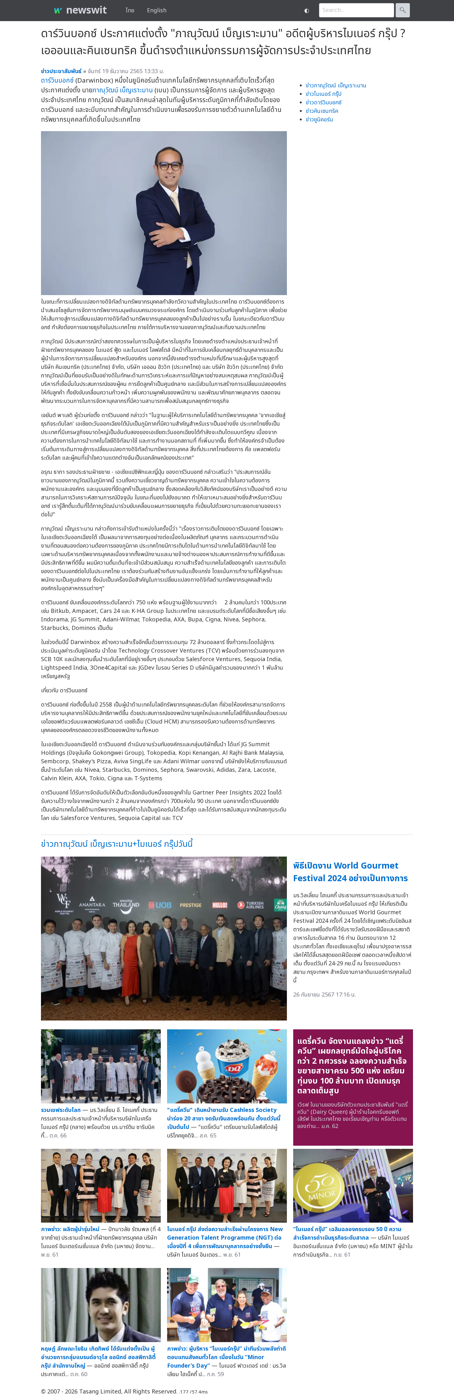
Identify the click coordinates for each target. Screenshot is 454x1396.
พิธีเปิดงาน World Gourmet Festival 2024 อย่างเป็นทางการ (350, 872)
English (156, 10)
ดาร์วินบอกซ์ (57, 80)
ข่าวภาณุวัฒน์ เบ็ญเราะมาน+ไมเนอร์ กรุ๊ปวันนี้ (117, 844)
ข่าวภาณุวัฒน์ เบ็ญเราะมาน (336, 85)
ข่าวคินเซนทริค (322, 111)
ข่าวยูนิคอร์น (319, 119)
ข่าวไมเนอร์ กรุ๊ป (323, 94)
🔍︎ (402, 10)
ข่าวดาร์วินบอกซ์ (323, 102)
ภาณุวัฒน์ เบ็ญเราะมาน (123, 90)
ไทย (130, 10)
